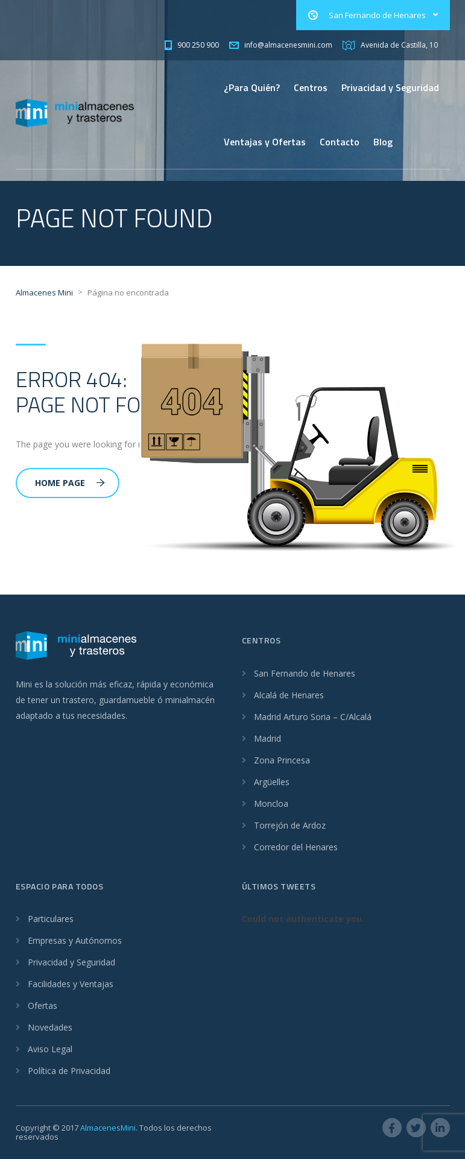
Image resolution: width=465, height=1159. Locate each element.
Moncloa (271, 803)
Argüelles (271, 782)
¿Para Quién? (252, 87)
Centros (310, 87)
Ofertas (42, 1005)
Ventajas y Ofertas (265, 141)
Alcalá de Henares (289, 695)
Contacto (339, 141)
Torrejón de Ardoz (290, 825)
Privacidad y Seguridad (390, 87)
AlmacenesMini (108, 1127)
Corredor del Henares (296, 847)
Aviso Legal (50, 1049)
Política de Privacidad (69, 1070)
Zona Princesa (282, 760)
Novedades (50, 1027)
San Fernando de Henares (304, 673)
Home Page (70, 482)
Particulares (51, 918)
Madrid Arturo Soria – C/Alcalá (313, 716)
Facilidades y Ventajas (70, 984)
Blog (383, 141)
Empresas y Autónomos (75, 940)
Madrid (267, 738)
